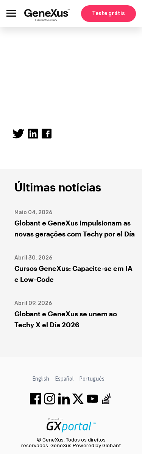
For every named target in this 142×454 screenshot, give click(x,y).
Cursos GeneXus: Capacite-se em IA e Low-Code (73, 273)
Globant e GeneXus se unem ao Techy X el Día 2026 (65, 319)
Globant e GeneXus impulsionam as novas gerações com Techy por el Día (74, 228)
